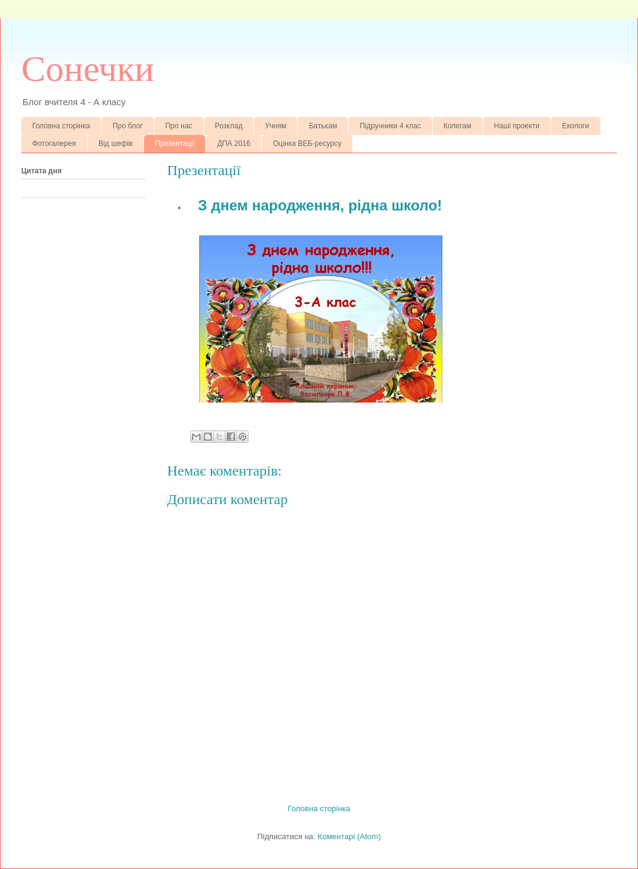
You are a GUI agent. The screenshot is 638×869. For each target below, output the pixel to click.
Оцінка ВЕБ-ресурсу (307, 143)
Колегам (458, 126)
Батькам (323, 126)
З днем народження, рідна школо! (320, 205)
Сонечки (87, 69)
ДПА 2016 (233, 143)
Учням (275, 126)
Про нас (179, 126)
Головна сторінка (61, 126)
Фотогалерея (54, 143)
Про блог (127, 126)
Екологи (575, 126)
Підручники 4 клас (390, 126)
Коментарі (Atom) (349, 836)
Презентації (174, 143)
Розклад (229, 126)
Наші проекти (517, 126)
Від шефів (115, 143)
